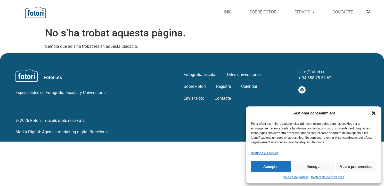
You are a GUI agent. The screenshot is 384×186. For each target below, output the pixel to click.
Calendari (249, 86)
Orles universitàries (244, 74)
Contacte (223, 98)
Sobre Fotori (195, 86)
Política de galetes (295, 177)
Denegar (313, 166)
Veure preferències (356, 166)
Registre (223, 86)
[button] (373, 113)
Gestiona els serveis (264, 153)
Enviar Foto (194, 98)
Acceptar (271, 166)
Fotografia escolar (200, 74)
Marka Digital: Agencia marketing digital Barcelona (61, 131)
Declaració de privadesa (327, 177)
